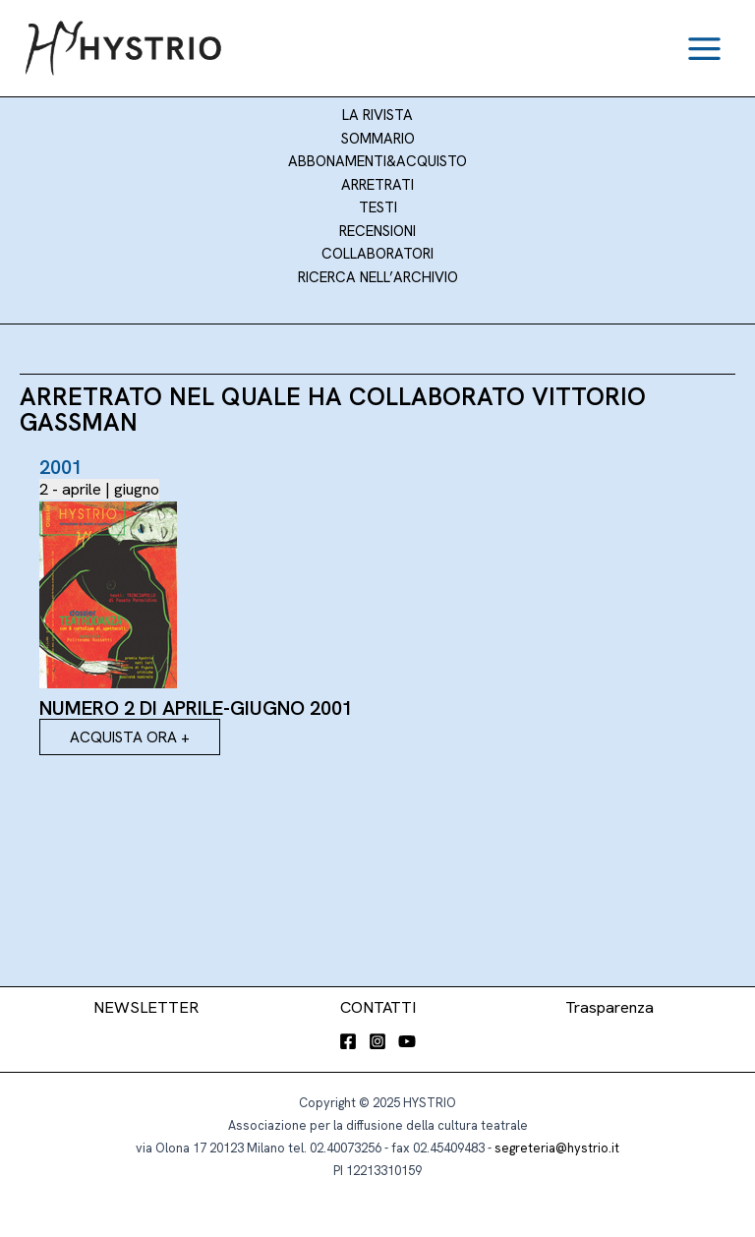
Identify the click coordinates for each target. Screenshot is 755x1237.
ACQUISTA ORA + (130, 737)
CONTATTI (378, 1007)
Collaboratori (377, 254)
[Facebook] (348, 1041)
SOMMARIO (378, 138)
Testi (378, 207)
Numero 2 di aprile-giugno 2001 (196, 708)
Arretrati (377, 185)
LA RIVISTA (377, 115)
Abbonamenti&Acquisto (377, 161)
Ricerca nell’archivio (378, 277)
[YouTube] (407, 1041)
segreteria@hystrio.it (556, 1148)
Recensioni (377, 231)
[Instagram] (377, 1041)
